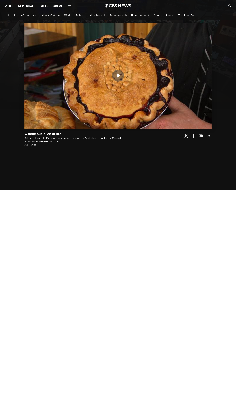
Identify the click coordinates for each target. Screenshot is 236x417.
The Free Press (187, 15)
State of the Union (25, 15)
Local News (27, 5)
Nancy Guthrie (51, 15)
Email (201, 136)
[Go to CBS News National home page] (118, 6)
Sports (170, 15)
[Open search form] (230, 5)
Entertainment (140, 15)
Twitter (186, 136)
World (68, 15)
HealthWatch (98, 15)
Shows (58, 5)
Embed (208, 136)
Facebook (193, 136)
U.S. (7, 15)
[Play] (118, 76)
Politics (80, 15)
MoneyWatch (118, 15)
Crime (157, 15)
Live (44, 6)
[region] (118, 76)
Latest (9, 5)
